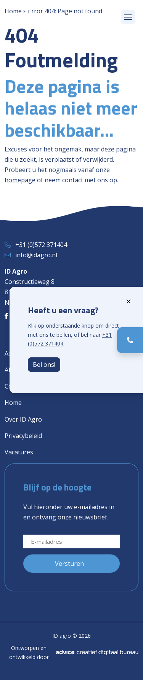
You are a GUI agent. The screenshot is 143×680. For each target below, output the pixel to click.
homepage (20, 180)
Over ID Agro (23, 419)
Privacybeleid (23, 436)
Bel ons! (44, 364)
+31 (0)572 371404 (41, 244)
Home (13, 402)
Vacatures (19, 452)
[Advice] (97, 652)
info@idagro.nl (36, 255)
